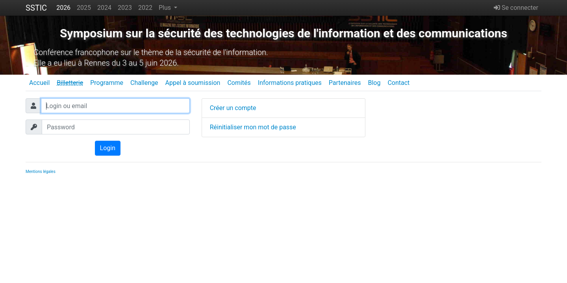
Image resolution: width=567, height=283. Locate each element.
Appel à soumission (192, 82)
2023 (125, 7)
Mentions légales (41, 171)
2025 (84, 7)
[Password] (116, 126)
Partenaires (345, 82)
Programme (106, 82)
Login (107, 148)
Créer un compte (233, 108)
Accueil (39, 82)
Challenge (144, 82)
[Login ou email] (115, 105)
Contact (398, 82)
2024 (104, 7)
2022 (145, 7)
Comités (238, 82)
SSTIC (36, 8)
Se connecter (516, 7)
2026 (63, 7)
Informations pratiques (290, 82)
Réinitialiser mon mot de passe (253, 127)
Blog (374, 82)
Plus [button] (165, 7)
